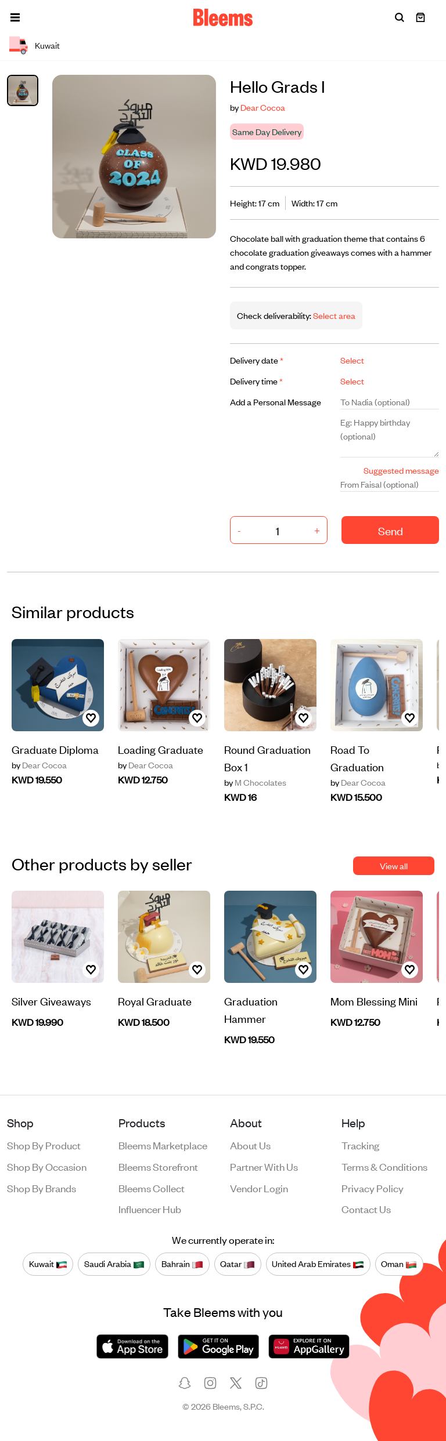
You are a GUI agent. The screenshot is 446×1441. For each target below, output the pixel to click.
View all (394, 865)
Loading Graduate (160, 749)
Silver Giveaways (51, 1000)
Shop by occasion (47, 1166)
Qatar (237, 1264)
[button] (15, 17)
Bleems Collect (151, 1188)
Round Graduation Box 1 (267, 758)
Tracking (360, 1145)
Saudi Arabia (114, 1264)
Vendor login (259, 1188)
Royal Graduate (155, 1000)
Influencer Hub (149, 1208)
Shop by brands (41, 1188)
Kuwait (48, 1264)
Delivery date (256, 360)
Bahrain (182, 1264)
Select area (333, 315)
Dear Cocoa (262, 107)
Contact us (366, 1208)
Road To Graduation (357, 758)
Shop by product (44, 1145)
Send (390, 530)
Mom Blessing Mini (374, 1000)
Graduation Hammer (251, 1009)
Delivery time (256, 381)
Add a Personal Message (275, 401)
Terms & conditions (384, 1166)
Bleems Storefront (158, 1166)
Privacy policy (372, 1188)
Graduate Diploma (55, 749)
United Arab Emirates (318, 1264)
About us (250, 1145)
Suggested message (401, 470)
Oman (399, 1264)
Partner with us (264, 1166)
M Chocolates (255, 782)
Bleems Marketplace (162, 1145)
